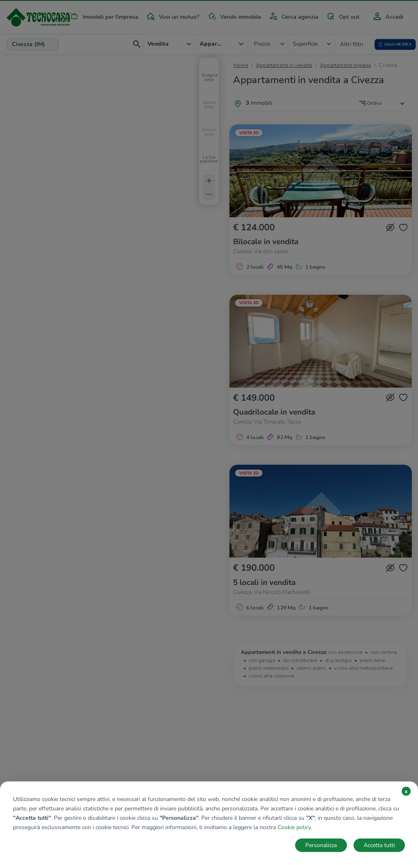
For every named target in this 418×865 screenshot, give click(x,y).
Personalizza (321, 845)
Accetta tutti (379, 845)
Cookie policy (294, 827)
